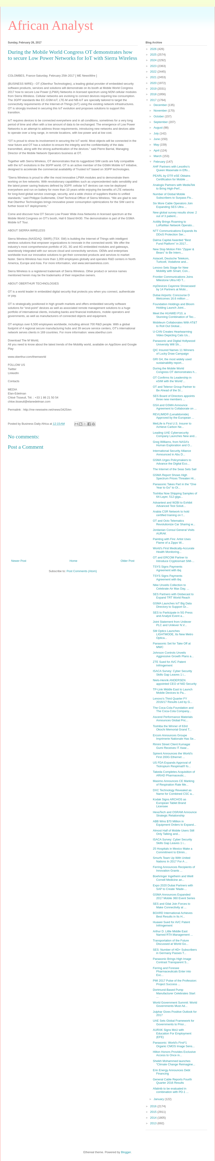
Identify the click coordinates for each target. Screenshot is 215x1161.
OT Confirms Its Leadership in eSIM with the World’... (172, 379)
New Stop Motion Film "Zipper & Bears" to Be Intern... (173, 251)
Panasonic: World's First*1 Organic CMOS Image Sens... (174, 1044)
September (161, 122)
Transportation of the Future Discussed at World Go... (171, 942)
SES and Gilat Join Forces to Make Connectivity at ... (171, 905)
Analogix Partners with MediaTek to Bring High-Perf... (174, 186)
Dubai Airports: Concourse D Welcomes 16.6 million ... (171, 296)
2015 (153, 1112)
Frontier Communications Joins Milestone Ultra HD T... (173, 278)
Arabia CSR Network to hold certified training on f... (171, 513)
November (161, 110)
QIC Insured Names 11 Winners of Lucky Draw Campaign (173, 351)
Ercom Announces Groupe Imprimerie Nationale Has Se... (174, 737)
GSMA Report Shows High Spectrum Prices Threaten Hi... (174, 476)
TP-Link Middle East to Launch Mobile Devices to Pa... (172, 691)
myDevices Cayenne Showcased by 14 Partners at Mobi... (174, 287)
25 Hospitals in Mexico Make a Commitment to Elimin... (172, 850)
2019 (153, 88)
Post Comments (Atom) (82, 571)
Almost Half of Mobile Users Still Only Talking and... (173, 832)
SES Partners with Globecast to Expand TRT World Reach (173, 595)
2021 (153, 77)
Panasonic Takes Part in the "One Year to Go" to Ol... (174, 485)
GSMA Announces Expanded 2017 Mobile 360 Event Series (174, 896)
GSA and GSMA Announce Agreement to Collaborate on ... (175, 406)
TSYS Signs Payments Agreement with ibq (167, 568)
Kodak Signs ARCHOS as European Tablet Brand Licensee (169, 803)
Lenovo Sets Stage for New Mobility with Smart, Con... (171, 269)
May (157, 144)
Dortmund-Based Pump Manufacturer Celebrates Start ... (174, 993)
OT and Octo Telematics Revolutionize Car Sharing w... (174, 522)
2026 (153, 49)
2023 (153, 66)
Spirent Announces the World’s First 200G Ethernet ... (172, 755)
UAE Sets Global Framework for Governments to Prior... (173, 1022)
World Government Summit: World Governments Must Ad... (175, 1004)
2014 (153, 1117)
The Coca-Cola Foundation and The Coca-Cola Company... (173, 709)
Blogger (126, 1152)
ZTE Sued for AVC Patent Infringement (169, 663)
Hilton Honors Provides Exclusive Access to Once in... (174, 1053)
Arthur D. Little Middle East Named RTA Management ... (173, 933)
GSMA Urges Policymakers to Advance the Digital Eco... (172, 461)
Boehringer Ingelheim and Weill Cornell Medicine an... (173, 878)
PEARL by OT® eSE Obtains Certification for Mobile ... (171, 177)
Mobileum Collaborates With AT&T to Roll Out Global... (175, 324)
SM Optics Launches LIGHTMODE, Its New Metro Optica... (173, 634)
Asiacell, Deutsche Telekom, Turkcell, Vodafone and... (171, 260)
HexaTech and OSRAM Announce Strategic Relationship (175, 813)
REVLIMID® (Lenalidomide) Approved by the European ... (173, 416)
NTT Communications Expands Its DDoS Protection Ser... (175, 232)
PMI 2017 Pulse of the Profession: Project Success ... (175, 982)
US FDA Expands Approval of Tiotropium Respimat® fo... (172, 764)
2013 (153, 1123)
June (157, 139)
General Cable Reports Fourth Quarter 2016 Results (172, 1081)
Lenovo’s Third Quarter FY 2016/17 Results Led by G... (172, 700)
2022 (153, 71)
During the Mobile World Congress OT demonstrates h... (175, 370)
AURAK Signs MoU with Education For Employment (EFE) (172, 1033)
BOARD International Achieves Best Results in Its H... (172, 914)
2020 (153, 83)
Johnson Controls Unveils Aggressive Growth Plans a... (173, 654)
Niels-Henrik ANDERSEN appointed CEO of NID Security (174, 682)
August (158, 127)
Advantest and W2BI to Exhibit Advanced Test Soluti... (172, 504)
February (160, 161)
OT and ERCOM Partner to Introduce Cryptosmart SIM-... (173, 559)
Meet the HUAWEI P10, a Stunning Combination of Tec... (174, 315)
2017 (153, 100)
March (158, 156)
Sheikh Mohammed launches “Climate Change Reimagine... (174, 1062)
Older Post (127, 560)
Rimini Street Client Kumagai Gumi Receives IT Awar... (171, 746)
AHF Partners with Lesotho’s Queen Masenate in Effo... (171, 168)
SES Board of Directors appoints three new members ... (174, 397)
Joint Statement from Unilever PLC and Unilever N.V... (172, 623)
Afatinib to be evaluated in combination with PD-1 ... (171, 1090)
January (159, 1099)
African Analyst (50, 25)
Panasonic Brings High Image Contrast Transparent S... (172, 960)
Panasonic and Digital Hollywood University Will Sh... (174, 342)
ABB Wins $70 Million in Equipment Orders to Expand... (174, 823)
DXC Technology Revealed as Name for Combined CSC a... (173, 791)
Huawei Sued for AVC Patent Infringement (171, 923)
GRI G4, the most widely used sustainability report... (172, 361)
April (157, 150)
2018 (153, 94)
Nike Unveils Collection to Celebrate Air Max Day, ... (171, 586)
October (159, 116)
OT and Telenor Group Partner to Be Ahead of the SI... (174, 388)
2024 (153, 60)
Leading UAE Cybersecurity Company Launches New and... (175, 434)
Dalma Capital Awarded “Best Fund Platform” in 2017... (172, 241)
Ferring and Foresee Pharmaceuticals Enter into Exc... (172, 971)
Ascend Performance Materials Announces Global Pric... (173, 718)
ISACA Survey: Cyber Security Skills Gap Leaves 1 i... (172, 672)
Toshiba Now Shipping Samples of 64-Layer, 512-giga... (175, 495)
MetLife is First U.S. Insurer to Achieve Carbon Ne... (172, 425)
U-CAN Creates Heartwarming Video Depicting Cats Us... (172, 333)
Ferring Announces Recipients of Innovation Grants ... (174, 868)
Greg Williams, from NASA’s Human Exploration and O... (172, 443)
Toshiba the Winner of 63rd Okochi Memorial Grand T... (172, 727)
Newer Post (18, 560)
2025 (153, 54)
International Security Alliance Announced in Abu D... (172, 452)
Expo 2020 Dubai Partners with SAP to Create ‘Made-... (173, 887)
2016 (153, 1106)
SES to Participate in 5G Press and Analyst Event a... (172, 614)
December (161, 105)
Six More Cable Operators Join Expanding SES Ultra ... (173, 205)
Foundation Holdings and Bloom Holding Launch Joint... (173, 305)
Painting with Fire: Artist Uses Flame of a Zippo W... (172, 540)
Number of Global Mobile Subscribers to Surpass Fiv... (173, 195)
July (157, 133)
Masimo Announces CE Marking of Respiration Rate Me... (173, 782)
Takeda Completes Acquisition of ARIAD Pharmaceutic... (174, 773)
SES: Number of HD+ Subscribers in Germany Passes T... (175, 951)
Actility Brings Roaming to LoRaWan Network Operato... (173, 223)
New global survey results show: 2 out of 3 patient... (175, 214)
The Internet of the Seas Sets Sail (174, 469)
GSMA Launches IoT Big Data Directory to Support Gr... (172, 605)
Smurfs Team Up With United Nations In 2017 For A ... (171, 859)
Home (73, 560)
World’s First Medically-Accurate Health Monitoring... (173, 550)
